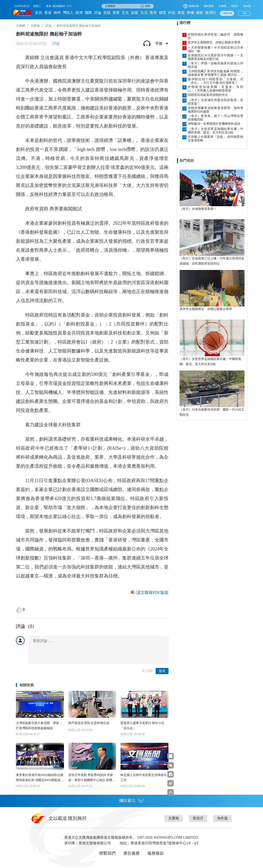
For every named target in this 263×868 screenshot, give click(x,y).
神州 (57, 13)
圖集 (199, 13)
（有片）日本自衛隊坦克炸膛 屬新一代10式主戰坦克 (212, 412)
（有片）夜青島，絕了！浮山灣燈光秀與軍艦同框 (215, 117)
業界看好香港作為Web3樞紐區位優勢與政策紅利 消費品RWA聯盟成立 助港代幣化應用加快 (39, 778)
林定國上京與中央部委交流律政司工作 (143, 777)
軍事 (116, 13)
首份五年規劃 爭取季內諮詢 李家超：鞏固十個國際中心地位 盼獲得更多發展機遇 (91, 778)
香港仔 (235, 6)
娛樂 (134, 13)
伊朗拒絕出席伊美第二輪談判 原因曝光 (215, 36)
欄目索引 (131, 800)
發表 (162, 671)
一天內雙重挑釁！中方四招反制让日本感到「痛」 (215, 49)
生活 (144, 13)
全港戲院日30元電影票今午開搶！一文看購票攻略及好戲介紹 (215, 57)
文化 (125, 13)
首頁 (38, 13)
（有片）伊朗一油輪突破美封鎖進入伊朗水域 (215, 65)
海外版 (247, 6)
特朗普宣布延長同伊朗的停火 (208, 95)
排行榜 (185, 23)
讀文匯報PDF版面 (152, 592)
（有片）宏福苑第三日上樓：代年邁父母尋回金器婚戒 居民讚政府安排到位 (212, 261)
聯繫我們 (107, 853)
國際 (88, 13)
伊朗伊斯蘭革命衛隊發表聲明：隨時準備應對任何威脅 (215, 109)
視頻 (106, 13)
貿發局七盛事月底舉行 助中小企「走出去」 (142, 725)
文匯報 (222, 6)
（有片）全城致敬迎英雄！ (198, 209)
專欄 (190, 13)
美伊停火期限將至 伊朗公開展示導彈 (214, 42)
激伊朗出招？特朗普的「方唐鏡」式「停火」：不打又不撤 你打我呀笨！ (215, 81)
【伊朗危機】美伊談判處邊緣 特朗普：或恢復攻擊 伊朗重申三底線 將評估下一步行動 (215, 73)
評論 (97, 13)
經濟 (79, 13)
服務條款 (155, 853)
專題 (181, 13)
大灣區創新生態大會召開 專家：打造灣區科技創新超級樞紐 (39, 725)
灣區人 (68, 13)
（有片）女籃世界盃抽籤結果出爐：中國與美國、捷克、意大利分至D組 (215, 130)
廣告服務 (131, 853)
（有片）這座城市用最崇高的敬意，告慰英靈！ (215, 101)
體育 (162, 13)
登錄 (244, 13)
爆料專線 (209, 6)
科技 (171, 13)
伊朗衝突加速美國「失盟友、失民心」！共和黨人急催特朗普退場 (215, 88)
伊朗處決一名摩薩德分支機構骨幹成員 (214, 123)
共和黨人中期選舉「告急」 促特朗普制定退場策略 (215, 138)
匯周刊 (210, 13)
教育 (153, 13)
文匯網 (20, 26)
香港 (47, 13)
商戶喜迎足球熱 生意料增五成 (88, 723)
